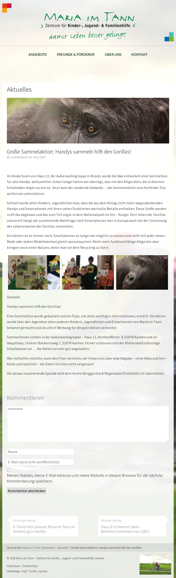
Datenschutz (30, 566)
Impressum (13, 566)
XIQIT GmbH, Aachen (34, 571)
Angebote (37, 54)
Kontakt (139, 54)
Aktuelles (63, 547)
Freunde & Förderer (76, 54)
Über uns (113, 54)
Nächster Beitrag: (132, 526)
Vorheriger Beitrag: (44, 526)
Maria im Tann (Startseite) (38, 547)
